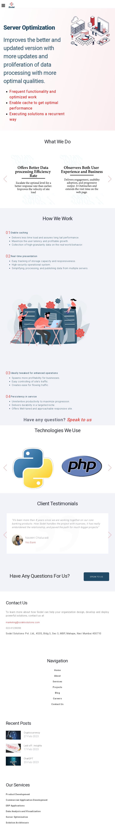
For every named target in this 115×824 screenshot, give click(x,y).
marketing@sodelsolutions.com (23, 622)
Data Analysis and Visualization (23, 811)
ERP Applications (15, 805)
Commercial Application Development (27, 800)
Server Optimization (17, 817)
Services (57, 681)
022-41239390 (13, 628)
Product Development (18, 794)
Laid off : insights (33, 745)
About (57, 676)
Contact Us (57, 704)
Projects (57, 687)
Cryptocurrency (32, 732)
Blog (57, 693)
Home (57, 670)
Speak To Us (96, 576)
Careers (57, 698)
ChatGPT (28, 758)
